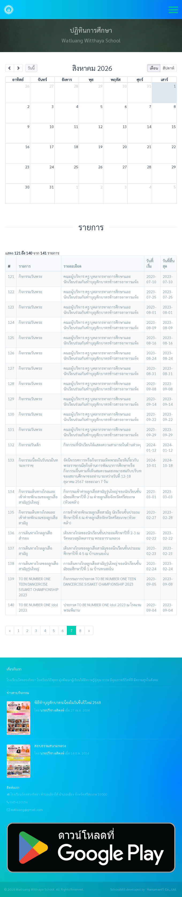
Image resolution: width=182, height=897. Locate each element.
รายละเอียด (72, 266)
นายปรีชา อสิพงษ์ (52, 710)
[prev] (9, 68)
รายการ (25, 266)
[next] (18, 68)
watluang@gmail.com (27, 809)
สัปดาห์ (168, 68)
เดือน (154, 68)
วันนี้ (31, 68)
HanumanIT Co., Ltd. (162, 889)
